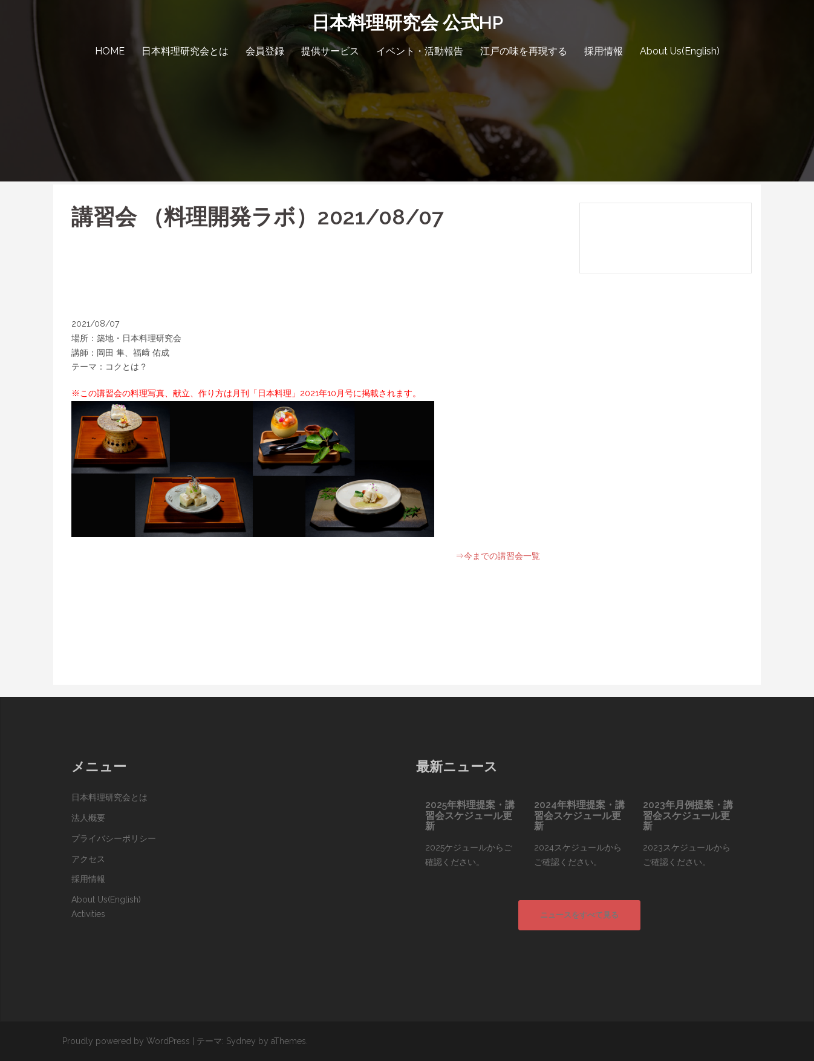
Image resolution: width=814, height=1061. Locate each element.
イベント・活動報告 (419, 51)
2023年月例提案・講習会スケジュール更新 (688, 815)
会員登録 (265, 51)
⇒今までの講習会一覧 (497, 556)
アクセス (88, 859)
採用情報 (603, 51)
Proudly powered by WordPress (126, 1041)
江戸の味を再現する (523, 51)
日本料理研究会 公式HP (407, 22)
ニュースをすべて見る (579, 914)
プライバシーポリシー (113, 838)
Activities (88, 914)
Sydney (241, 1041)
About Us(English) (680, 51)
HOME (110, 51)
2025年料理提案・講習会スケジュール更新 (470, 815)
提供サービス (330, 51)
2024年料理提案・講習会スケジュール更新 (579, 815)
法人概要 (88, 818)
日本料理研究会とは (185, 51)
